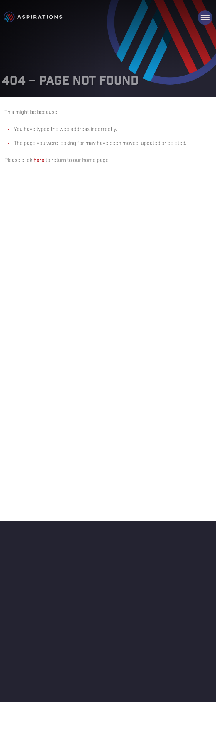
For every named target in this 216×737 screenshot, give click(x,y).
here (38, 160)
